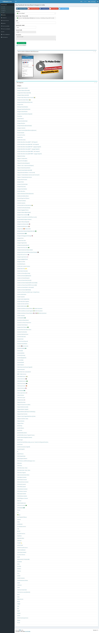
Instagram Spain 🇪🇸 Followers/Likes (24, 228)
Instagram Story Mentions (22, 189)
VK (17, 451)
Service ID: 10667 (36, 38)
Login (3, 12)
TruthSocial (19, 585)
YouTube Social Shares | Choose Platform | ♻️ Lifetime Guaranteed (29, 308)
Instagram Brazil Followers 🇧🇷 (22, 327)
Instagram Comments (21, 128)
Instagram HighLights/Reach (22, 259)
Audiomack (19, 540)
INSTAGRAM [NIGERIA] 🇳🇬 (21, 233)
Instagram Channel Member (22, 111)
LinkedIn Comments (21, 578)
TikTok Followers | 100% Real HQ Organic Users (26, 460)
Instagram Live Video (21, 261)
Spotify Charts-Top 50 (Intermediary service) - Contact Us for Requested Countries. (32, 442)
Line (18, 512)
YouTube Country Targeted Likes (23, 299)
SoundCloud (19, 561)
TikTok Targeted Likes (21, 456)
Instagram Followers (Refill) (22, 88)
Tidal (18, 528)
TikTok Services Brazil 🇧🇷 (22, 505)
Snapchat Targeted (20, 449)
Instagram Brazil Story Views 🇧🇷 (23, 247)
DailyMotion (19, 535)
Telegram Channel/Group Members (23, 167)
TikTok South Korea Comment (22, 482)
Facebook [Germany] (21, 355)
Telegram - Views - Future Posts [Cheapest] (25, 165)
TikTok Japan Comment (21, 493)
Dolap (18, 596)
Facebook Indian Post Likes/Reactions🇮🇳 (25, 205)
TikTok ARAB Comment (21, 486)
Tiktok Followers (20, 453)
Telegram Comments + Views (22, 418)
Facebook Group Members (22, 343)
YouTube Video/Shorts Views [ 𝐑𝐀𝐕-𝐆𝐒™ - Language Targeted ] (29, 146)
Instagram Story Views (21, 186)
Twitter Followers (20, 364)
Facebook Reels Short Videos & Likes (24, 329)
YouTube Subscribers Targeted (23, 301)
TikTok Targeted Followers (22, 458)
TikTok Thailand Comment (22, 479)
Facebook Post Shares (21, 200)
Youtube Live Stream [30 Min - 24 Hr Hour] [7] (25, 287)
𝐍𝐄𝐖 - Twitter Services (21, 374)
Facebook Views (20, 339)
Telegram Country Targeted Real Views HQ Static (26, 416)
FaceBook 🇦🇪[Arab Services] (22, 346)
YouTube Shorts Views (21, 139)
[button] (16, 1)
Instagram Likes (20, 104)
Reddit (18, 557)
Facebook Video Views (21, 336)
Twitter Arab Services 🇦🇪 (22, 378)
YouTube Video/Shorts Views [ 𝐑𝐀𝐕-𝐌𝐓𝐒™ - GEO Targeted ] (28, 151)
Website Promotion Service (22, 547)
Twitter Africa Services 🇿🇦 (22, 383)
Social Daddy (27, 631)
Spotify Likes (19, 430)
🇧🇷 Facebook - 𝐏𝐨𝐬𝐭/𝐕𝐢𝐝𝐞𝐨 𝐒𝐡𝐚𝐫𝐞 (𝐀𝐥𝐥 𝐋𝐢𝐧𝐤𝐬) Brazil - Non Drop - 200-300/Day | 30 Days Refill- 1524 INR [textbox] (35, 18)
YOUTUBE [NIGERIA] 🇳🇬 (21, 317)
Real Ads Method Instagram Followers (24, 219)
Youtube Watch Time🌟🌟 (22, 268)
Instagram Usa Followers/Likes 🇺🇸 (23, 224)
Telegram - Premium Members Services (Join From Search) (28, 174)
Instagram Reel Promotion (22, 179)
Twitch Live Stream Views (22, 589)
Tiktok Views (19, 465)
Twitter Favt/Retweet (21, 550)
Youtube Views (20, 137)
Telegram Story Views (21, 402)
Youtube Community (21, 315)
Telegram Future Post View (22, 414)
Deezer (18, 601)
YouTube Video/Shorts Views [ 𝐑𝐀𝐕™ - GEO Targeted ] (27, 142)
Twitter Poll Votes (20, 395)
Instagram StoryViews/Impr (22, 184)
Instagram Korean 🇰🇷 (21, 399)
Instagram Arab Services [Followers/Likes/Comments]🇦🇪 (28, 252)
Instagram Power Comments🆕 (23, 214)
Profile (3, 6)
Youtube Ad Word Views (21, 294)
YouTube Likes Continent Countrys (23, 266)
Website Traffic (20, 545)
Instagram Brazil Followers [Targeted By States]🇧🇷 (26, 231)
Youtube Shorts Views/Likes (22, 271)
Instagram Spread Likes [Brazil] (23, 245)
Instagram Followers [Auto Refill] (23, 90)
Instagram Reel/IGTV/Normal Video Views (25, 102)
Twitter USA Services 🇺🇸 (21, 388)
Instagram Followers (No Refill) (23, 95)
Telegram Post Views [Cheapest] (23, 163)
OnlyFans (19, 519)
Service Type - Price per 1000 (22, 16)
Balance (3, 10)
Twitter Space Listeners (21, 552)
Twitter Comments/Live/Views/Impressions (25, 193)
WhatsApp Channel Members (22, 106)
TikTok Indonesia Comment (22, 489)
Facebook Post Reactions (22, 331)
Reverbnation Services (21, 526)
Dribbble (18, 613)
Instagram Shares (20, 181)
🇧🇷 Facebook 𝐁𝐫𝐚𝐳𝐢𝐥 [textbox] (20, 13)
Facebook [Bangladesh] (21, 357)
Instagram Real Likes (21, 123)
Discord (18, 531)
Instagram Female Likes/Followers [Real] (25, 249)
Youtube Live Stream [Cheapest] (23, 278)
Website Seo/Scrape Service (22, 617)
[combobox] (36, 13)
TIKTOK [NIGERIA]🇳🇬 (21, 507)
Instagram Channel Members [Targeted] (24, 113)
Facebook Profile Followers (22, 324)
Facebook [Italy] (20, 360)
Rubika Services (20, 599)
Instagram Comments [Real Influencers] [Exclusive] (26, 130)
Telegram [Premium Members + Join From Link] (26, 172)
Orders (3, 8)
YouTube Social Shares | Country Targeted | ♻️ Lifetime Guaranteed (29, 310)
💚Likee (18, 514)
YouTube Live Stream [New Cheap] (23, 273)
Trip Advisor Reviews (21, 554)
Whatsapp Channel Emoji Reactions (23, 109)
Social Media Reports (21, 264)
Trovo (18, 573)
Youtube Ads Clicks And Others (23, 303)
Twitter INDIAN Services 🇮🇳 (22, 376)
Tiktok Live (19, 500)
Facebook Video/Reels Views (22, 334)
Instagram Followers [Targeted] (23, 221)
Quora (18, 594)
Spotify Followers (20, 428)
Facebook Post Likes (21, 135)
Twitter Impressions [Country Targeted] (24, 367)
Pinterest (19, 571)
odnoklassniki (19, 524)
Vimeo (18, 564)
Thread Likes (19, 116)
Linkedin (18, 575)
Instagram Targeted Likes (22, 242)
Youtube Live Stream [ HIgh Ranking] (24, 289)
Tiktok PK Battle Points (21, 503)
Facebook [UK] (20, 350)
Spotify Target (20, 439)
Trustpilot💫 (19, 542)
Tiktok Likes (19, 463)
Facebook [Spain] (20, 362)
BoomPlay (19, 566)
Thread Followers (20, 118)
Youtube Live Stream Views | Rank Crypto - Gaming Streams (28, 292)
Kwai (18, 606)
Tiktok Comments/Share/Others (23, 474)
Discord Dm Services (21, 533)
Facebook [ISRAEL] (20, 353)
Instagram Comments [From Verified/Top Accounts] (27, 217)
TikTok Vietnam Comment (22, 491)
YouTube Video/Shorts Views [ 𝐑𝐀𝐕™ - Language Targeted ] (28, 149)
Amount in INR (19, 30)
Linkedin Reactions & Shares (22, 580)
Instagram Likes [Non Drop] (22, 121)
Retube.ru (19, 568)
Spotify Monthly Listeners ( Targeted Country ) (26, 435)
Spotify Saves (20, 444)
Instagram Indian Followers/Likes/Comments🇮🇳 (26, 97)
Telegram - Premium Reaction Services (24, 177)
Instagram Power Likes (21, 240)
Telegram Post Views (21, 156)
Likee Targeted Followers (22, 517)
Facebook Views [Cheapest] (22, 341)
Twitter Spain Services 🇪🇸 (22, 385)
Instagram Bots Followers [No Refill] (24, 92)
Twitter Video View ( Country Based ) (24, 371)
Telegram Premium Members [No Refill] (24, 170)
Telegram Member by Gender (22, 407)
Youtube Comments (21, 296)
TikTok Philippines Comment (22, 498)
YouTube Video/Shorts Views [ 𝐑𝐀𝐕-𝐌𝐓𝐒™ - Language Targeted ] (29, 153)
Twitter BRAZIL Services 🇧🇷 (22, 381)
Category (18, 11)
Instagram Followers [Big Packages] (24, 212)
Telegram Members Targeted (22, 409)
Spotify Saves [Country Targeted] (23, 446)
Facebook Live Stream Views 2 (23, 320)
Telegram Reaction (20, 421)
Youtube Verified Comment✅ (22, 306)
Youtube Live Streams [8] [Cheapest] (24, 275)
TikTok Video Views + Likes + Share (23, 470)
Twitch (18, 587)
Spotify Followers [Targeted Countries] (24, 437)
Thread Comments (20, 132)
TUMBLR (18, 603)
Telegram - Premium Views (22, 158)
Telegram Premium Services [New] (23, 404)
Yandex (18, 582)
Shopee (18, 620)
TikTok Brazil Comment (21, 484)
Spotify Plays (19, 425)
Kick (18, 608)
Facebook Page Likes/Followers (23, 198)
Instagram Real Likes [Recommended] (24, 125)
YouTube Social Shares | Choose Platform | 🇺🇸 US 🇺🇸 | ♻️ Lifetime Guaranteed (31, 313)
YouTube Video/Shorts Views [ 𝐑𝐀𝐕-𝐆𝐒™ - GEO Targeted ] (28, 144)
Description (18, 34)
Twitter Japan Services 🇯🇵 (22, 392)
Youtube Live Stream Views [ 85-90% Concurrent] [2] (27, 285)
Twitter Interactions (21, 369)
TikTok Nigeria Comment (21, 477)
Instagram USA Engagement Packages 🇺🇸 (25, 235)
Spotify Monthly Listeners (22, 432)
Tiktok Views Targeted (21, 472)
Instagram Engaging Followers (23, 210)
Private (18, 622)
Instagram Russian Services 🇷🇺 (23, 254)
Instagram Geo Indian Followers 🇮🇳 (23, 99)
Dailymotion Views (20, 538)
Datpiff (18, 610)
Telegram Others (20, 423)
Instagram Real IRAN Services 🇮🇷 (23, 226)
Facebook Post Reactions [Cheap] (23, 207)
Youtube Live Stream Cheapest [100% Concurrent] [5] (27, 282)
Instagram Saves (20, 238)
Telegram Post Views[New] (22, 160)
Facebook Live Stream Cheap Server (24, 322)
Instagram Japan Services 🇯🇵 (22, 256)
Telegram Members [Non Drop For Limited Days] (26, 411)
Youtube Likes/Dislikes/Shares (23, 196)
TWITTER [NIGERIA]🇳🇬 (21, 390)
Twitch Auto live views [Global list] (23, 592)
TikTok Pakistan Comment (22, 496)
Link (17, 20)
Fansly (18, 521)
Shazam (18, 510)
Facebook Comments (21, 203)
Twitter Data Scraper (21, 397)
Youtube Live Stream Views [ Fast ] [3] (24, 280)
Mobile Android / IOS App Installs (23, 559)
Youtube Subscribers (21, 191)
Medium (18, 615)
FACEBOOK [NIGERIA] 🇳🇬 (21, 348)
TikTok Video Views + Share (22, 467)
